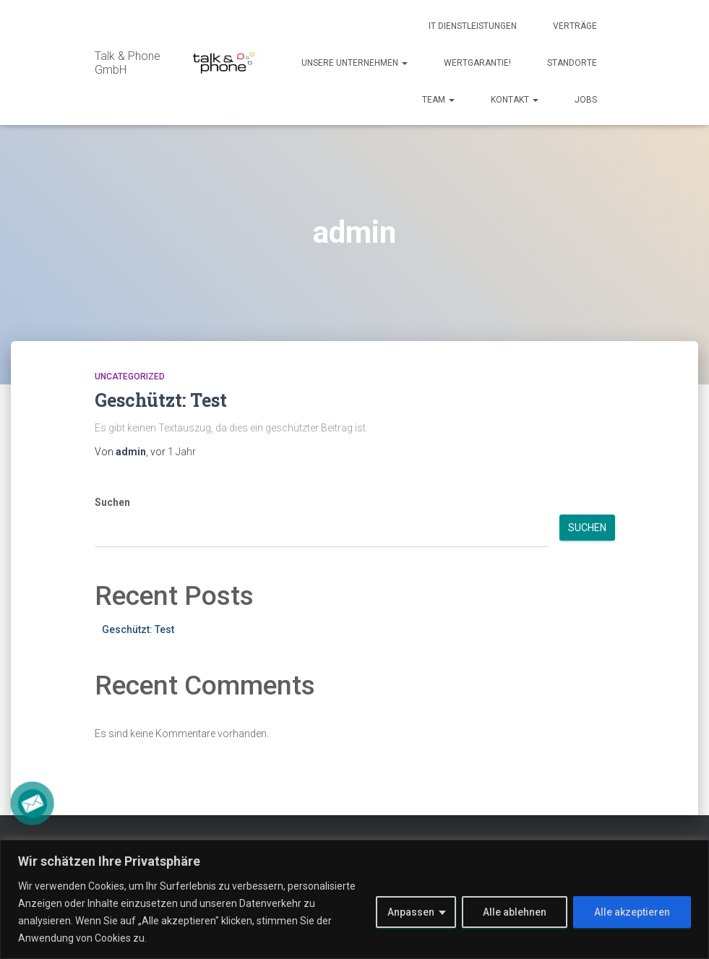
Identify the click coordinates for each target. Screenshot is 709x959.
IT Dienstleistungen (473, 26)
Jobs (586, 100)
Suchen (112, 502)
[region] (354, 899)
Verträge (575, 26)
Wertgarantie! (477, 63)
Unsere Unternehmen (354, 63)
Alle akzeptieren (632, 912)
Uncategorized (130, 376)
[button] (404, 63)
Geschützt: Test (161, 400)
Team (438, 100)
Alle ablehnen (514, 912)
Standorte (572, 63)
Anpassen (410, 912)
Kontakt (514, 100)
